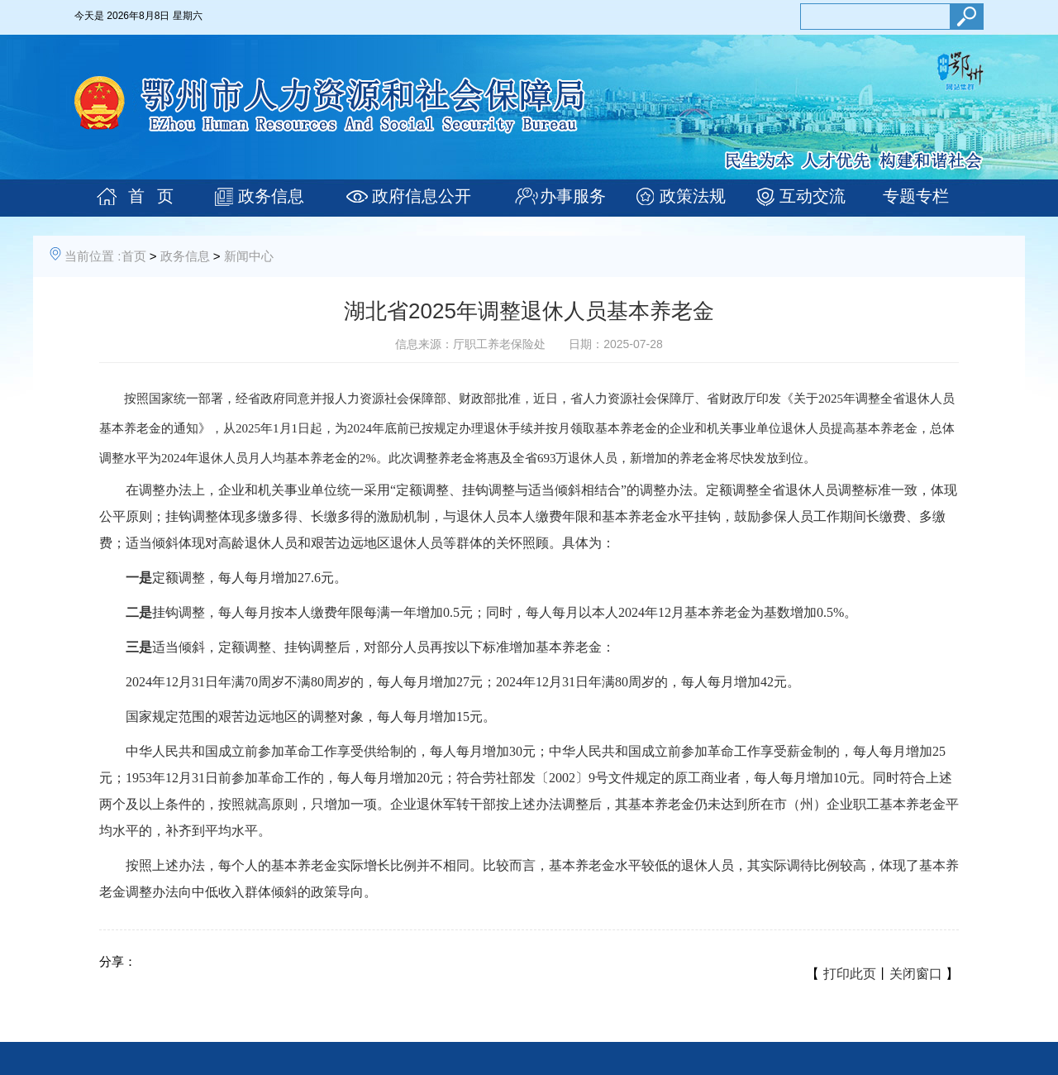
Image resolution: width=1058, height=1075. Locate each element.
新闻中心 (249, 256)
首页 (134, 256)
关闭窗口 (915, 974)
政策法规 (693, 196)
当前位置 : (92, 256)
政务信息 (271, 196)
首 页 (151, 196)
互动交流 (812, 196)
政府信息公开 (421, 196)
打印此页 (849, 974)
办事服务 (573, 196)
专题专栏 (916, 196)
